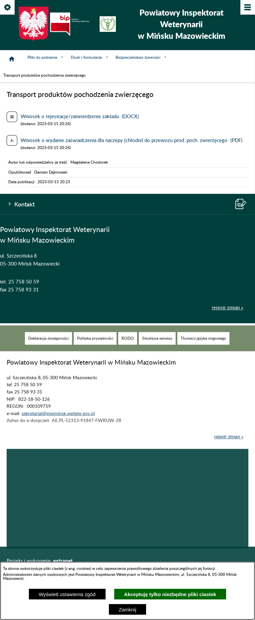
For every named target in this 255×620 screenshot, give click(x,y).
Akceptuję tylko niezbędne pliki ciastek (170, 594)
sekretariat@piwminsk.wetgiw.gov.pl (58, 420)
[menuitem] (48, 345)
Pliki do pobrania (46, 57)
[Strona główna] (11, 59)
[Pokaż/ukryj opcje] (8, 8)
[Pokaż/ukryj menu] (247, 8)
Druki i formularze (90, 57)
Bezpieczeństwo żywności (141, 57)
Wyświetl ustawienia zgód (67, 594)
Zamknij (127, 609)
